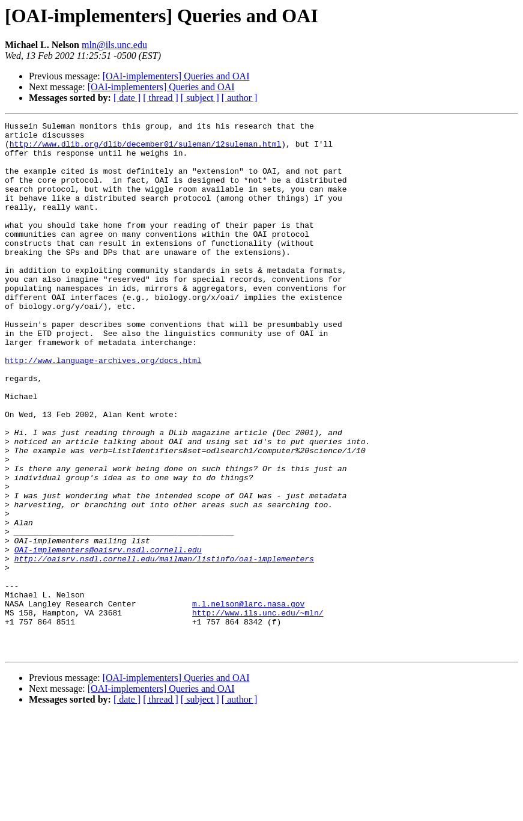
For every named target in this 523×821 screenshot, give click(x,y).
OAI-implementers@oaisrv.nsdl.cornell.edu (108, 635)
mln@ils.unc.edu (114, 45)
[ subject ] (200, 98)
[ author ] (240, 98)
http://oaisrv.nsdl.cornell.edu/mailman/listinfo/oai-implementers (164, 646)
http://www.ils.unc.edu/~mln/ (257, 711)
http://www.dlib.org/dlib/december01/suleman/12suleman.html (145, 149)
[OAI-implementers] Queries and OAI (176, 76)
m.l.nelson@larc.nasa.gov (248, 700)
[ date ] (127, 98)
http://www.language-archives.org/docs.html (103, 408)
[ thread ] (160, 98)
